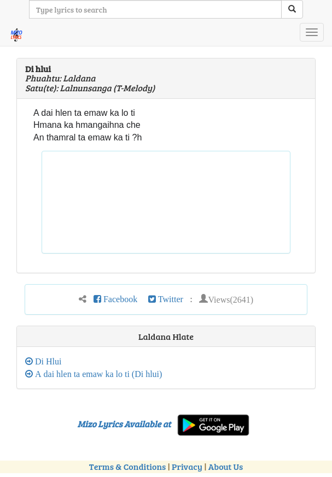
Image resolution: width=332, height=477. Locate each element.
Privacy (187, 466)
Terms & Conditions (127, 466)
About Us (225, 466)
